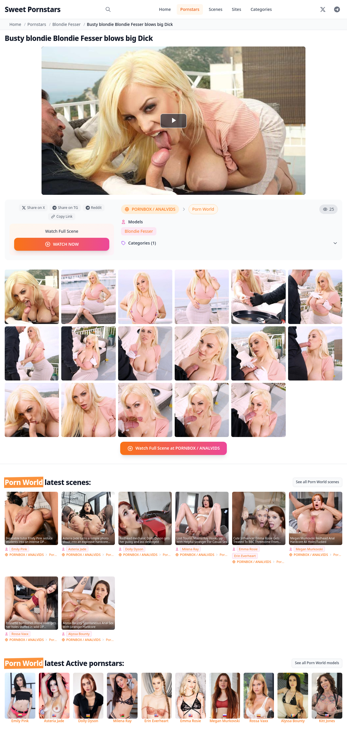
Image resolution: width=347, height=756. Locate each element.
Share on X (33, 207)
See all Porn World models (317, 662)
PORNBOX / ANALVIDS (150, 209)
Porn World (203, 209)
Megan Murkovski (309, 548)
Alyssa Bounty (79, 634)
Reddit (94, 207)
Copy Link (61, 216)
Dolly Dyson (134, 548)
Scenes (215, 9)
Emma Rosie (248, 548)
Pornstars (189, 9)
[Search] (108, 9)
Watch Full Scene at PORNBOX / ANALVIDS (173, 448)
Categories (261, 9)
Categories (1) (229, 243)
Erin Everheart (245, 556)
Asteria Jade (77, 548)
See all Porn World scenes (317, 481)
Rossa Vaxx (19, 634)
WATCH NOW (62, 244)
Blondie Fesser (66, 24)
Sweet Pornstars (32, 9)
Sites (236, 9)
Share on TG (65, 207)
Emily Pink (19, 548)
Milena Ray (190, 548)
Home (165, 9)
